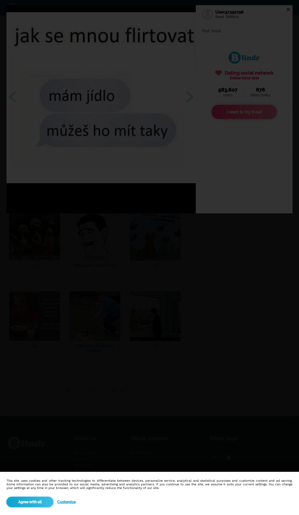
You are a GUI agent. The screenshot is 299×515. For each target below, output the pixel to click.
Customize (66, 502)
